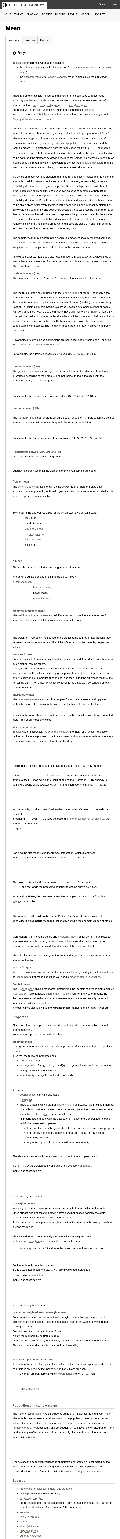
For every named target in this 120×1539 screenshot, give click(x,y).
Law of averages (29, 1516)
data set (24, 128)
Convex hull (32, 1388)
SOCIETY (99, 14)
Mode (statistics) (29, 1526)
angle (79, 972)
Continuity (25, 1099)
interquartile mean (28, 699)
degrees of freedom (89, 1471)
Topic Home (13, 40)
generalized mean (28, 486)
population (36, 1413)
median (28, 100)
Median (24, 1521)
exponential (23, 344)
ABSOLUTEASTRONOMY (26, 5)
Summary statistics (31, 1535)
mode (43, 100)
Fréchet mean (26, 988)
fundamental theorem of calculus (85, 818)
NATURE (60, 14)
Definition (44, 40)
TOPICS (18, 14)
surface (19, 993)
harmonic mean (27, 417)
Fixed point (26, 1060)
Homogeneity (27, 1065)
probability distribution (48, 114)
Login (114, 4)
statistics (21, 62)
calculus (20, 731)
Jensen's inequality (59, 941)
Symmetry (25, 1248)
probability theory (68, 936)
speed (58, 422)
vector (98, 1065)
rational (39, 1340)
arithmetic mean (33, 67)
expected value (33, 76)
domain (77, 736)
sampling (47, 143)
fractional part (105, 972)
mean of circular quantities (85, 976)
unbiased (28, 1507)
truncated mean (22, 673)
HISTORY (86, 14)
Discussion (30, 40)
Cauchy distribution (24, 119)
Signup (102, 4)
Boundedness (28, 1094)
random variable (56, 76)
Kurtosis (24, 1512)
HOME (7, 14)
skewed (92, 297)
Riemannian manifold (58, 993)
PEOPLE (72, 14)
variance (94, 114)
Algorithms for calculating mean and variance (46, 1488)
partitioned (66, 1373)
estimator (57, 1418)
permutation (35, 1241)
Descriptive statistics (31, 1498)
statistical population (67, 143)
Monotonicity (27, 1075)
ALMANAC (32, 14)
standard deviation (76, 105)
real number (23, 976)
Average (24, 1493)
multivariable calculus (56, 731)
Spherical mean (29, 1530)
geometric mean (87, 67)
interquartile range (50, 105)
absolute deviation (92, 162)
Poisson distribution (47, 344)
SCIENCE (47, 14)
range (35, 105)
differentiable (64, 1104)
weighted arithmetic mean (33, 615)
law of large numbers (33, 242)
